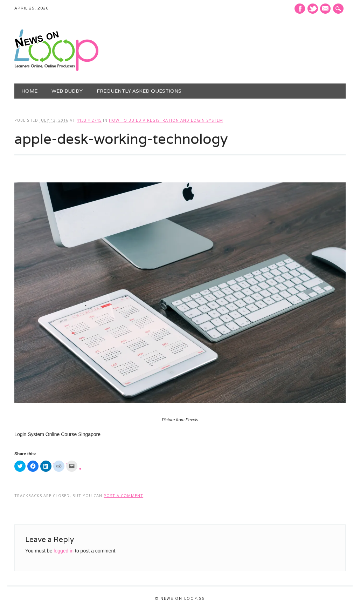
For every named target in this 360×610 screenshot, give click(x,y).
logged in (64, 551)
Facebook (300, 9)
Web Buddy (67, 91)
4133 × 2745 (89, 120)
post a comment (123, 495)
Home (29, 91)
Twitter (312, 9)
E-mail (326, 9)
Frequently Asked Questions (139, 91)
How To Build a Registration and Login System (166, 120)
